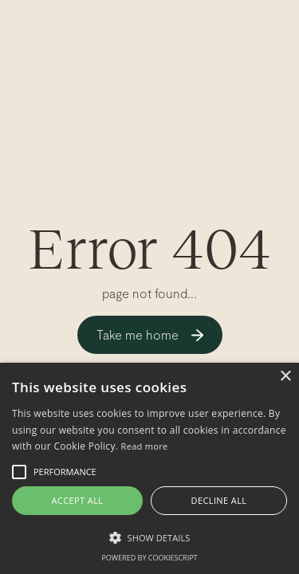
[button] (149, 537)
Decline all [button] (219, 500)
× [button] (285, 377)
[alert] (149, 468)
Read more (144, 446)
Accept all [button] (78, 500)
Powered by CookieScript (149, 557)
